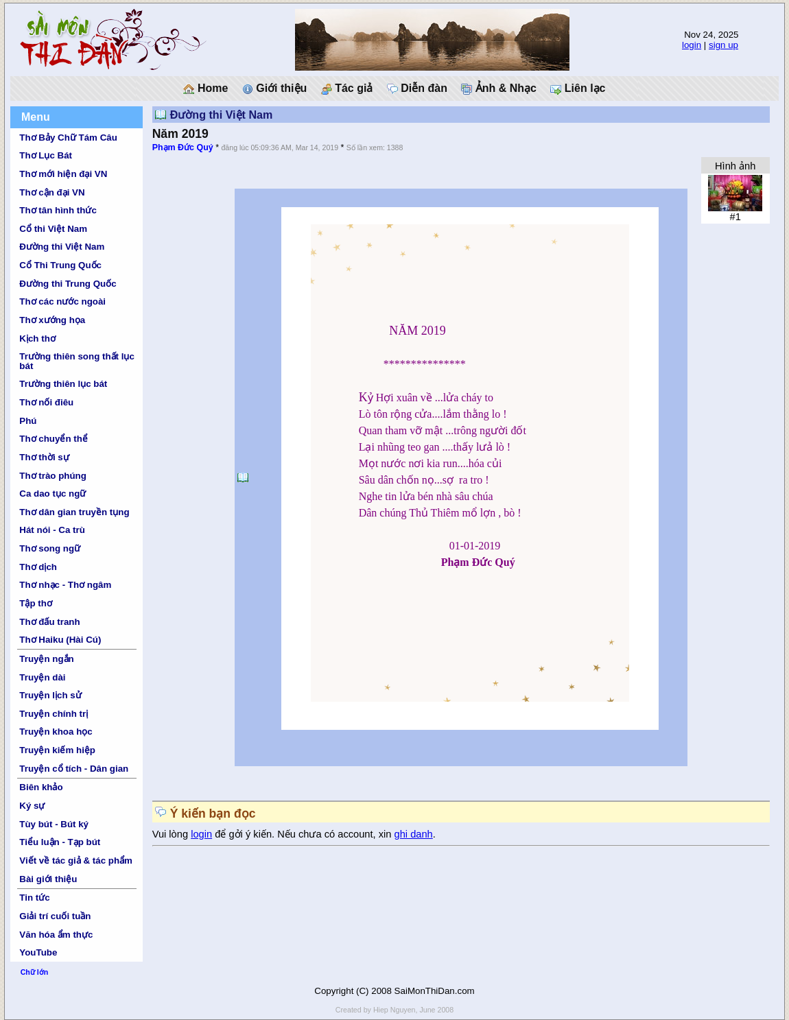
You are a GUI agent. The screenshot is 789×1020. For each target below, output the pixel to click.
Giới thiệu (274, 88)
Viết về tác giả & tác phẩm (75, 860)
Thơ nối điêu (46, 402)
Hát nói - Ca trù (52, 530)
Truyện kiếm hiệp (57, 750)
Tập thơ (35, 603)
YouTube (38, 952)
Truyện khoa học (55, 731)
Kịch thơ (37, 338)
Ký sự (32, 805)
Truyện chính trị (53, 714)
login (691, 45)
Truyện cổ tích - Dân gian (73, 768)
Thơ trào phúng (52, 476)
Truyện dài (42, 677)
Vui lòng (171, 834)
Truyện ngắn (46, 659)
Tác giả (347, 88)
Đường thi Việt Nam (61, 246)
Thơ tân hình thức (58, 210)
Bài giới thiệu (48, 879)
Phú (27, 421)
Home (205, 88)
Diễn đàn (417, 88)
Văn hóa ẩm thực (56, 934)
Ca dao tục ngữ (52, 493)
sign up (723, 45)
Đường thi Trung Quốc (67, 283)
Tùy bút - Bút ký (54, 824)
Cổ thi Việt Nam (53, 229)
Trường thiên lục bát (63, 384)
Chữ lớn (35, 972)
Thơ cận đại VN (51, 192)
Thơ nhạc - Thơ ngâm (65, 585)
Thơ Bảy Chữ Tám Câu (68, 137)
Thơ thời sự (44, 457)
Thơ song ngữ (49, 548)
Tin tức (34, 897)
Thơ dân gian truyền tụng (74, 512)
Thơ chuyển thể (53, 439)
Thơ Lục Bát (45, 155)
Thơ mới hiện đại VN (63, 174)
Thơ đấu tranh (49, 622)
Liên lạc (577, 88)
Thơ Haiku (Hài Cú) (60, 639)
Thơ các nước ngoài (62, 301)
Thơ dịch (38, 567)
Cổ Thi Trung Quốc (60, 265)
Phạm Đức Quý (182, 147)
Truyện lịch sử (50, 695)
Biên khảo (40, 787)
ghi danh (413, 834)
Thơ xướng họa (52, 320)
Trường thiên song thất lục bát (76, 360)
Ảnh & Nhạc (499, 88)
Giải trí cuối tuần (55, 916)
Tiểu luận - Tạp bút (59, 842)
